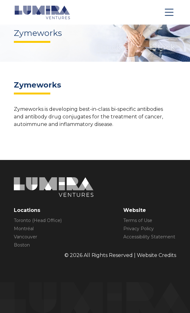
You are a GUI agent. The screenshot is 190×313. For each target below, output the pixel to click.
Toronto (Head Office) (38, 220)
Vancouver (25, 237)
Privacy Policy (138, 228)
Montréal (24, 228)
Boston (22, 245)
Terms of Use (137, 220)
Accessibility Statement (149, 237)
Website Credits (156, 255)
